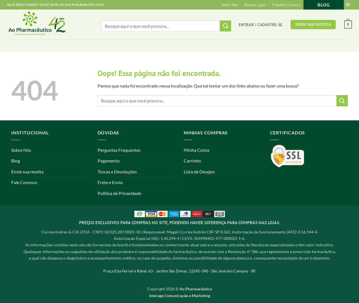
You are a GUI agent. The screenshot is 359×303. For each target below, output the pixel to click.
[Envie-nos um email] (348, 5)
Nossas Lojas (254, 5)
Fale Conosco (24, 182)
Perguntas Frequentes (119, 150)
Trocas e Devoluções (117, 171)
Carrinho (192, 160)
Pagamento (109, 160)
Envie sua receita (27, 171)
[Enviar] (342, 100)
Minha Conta (196, 150)
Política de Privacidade (119, 193)
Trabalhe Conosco (286, 5)
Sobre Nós (230, 5)
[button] (260, 25)
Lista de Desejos (199, 171)
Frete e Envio (110, 182)
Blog (323, 4)
